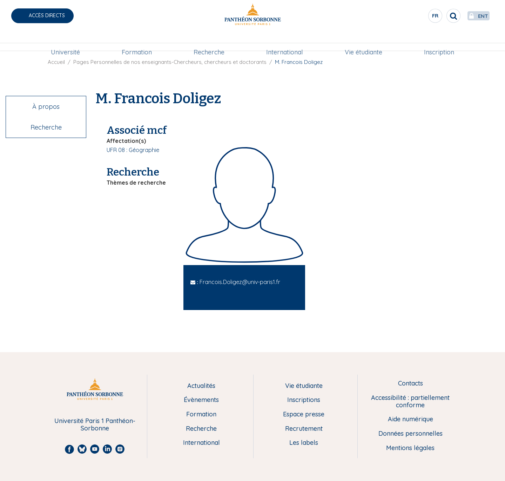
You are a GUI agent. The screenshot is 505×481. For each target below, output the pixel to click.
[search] (437, 16)
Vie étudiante (363, 41)
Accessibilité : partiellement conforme (410, 401)
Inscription (439, 41)
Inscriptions (303, 400)
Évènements (201, 400)
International (284, 41)
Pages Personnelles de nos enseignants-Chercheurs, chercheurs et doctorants (170, 62)
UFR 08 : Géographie (133, 149)
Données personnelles (410, 433)
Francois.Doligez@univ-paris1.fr (240, 281)
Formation (137, 41)
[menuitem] (65, 41)
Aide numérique (410, 419)
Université (65, 41)
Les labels (303, 443)
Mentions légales (410, 448)
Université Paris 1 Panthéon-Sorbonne (94, 424)
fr (419, 17)
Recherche (209, 41)
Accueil (56, 62)
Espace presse (303, 414)
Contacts (410, 383)
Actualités (201, 386)
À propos (46, 107)
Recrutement (304, 429)
